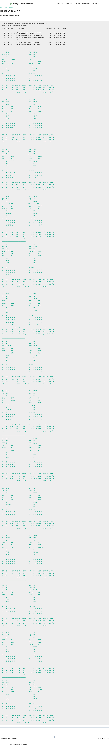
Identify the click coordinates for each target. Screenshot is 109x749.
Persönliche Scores (11, 17)
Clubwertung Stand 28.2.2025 (26, 737)
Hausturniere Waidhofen (6, 7)
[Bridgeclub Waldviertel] (21, 3)
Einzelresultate (3, 17)
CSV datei (18, 17)
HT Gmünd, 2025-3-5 (82, 737)
